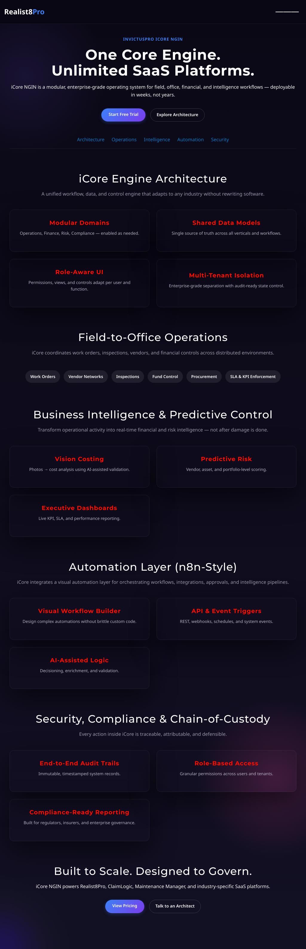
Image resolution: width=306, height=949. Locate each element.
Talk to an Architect (175, 906)
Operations (124, 139)
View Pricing (124, 906)
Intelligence (157, 139)
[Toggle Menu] (287, 12)
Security (220, 139)
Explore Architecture (177, 115)
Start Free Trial (123, 114)
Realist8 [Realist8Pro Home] (24, 12)
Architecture (91, 139)
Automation (190, 139)
